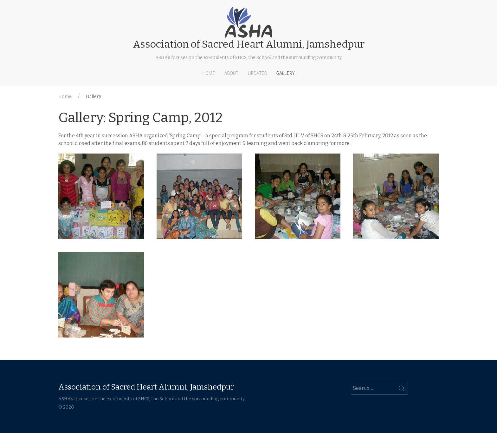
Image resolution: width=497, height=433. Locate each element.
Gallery (285, 73)
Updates (257, 73)
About (231, 73)
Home (208, 73)
